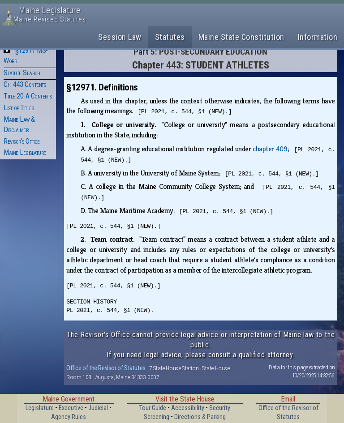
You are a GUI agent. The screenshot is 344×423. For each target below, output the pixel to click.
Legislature (40, 408)
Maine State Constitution (241, 37)
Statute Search (22, 72)
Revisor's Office (21, 141)
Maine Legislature (25, 152)
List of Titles (19, 107)
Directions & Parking (200, 417)
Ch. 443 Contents (25, 84)
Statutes (170, 37)
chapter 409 (270, 149)
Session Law (120, 37)
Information (318, 37)
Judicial (98, 408)
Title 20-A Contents (28, 96)
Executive (71, 408)
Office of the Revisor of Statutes (106, 368)
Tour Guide (152, 408)
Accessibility (187, 408)
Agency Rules (68, 417)
